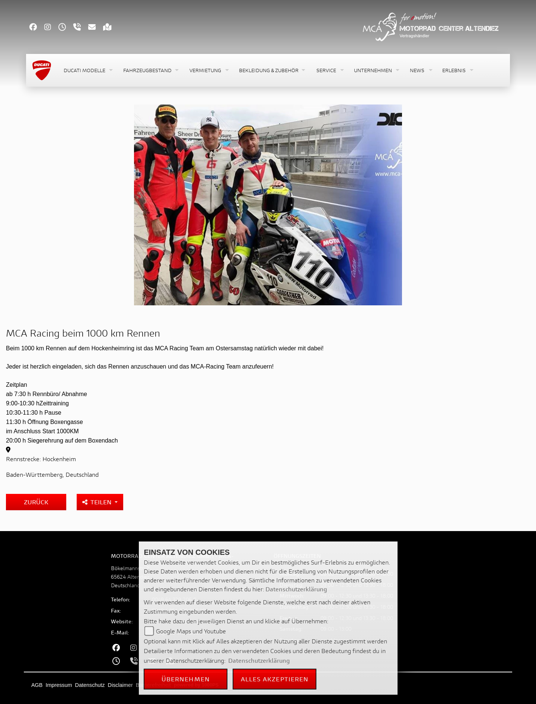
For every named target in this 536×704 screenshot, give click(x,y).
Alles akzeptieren (275, 679)
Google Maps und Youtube (191, 631)
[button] (87, 70)
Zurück (36, 502)
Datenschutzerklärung (296, 589)
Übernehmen (186, 679)
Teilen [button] (97, 502)
